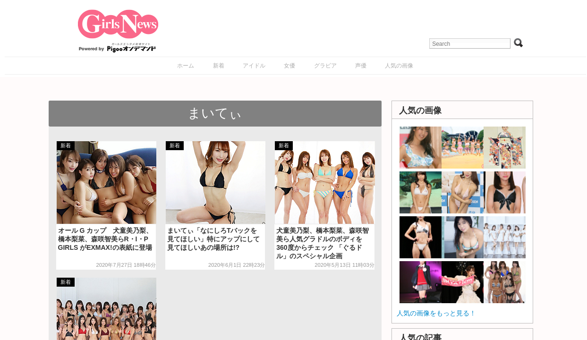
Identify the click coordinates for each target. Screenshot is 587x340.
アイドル (254, 65)
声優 (360, 65)
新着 (218, 65)
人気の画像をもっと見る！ (436, 313)
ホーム (185, 65)
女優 (289, 65)
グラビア (325, 65)
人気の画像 (399, 65)
